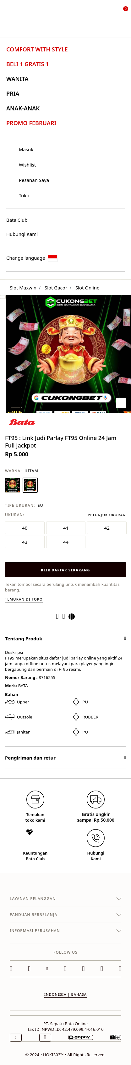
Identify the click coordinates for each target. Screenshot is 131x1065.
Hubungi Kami (22, 234)
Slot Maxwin (23, 287)
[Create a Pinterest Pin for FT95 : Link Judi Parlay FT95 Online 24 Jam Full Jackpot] (66, 616)
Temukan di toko (24, 599)
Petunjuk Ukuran (107, 514)
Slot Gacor (56, 287)
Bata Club (16, 220)
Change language (31, 258)
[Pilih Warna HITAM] (30, 485)
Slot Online (87, 287)
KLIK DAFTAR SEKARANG (65, 570)
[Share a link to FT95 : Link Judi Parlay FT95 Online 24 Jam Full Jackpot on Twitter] (73, 616)
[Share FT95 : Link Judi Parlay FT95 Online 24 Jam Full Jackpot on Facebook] (59, 616)
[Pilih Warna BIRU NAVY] (12, 485)
